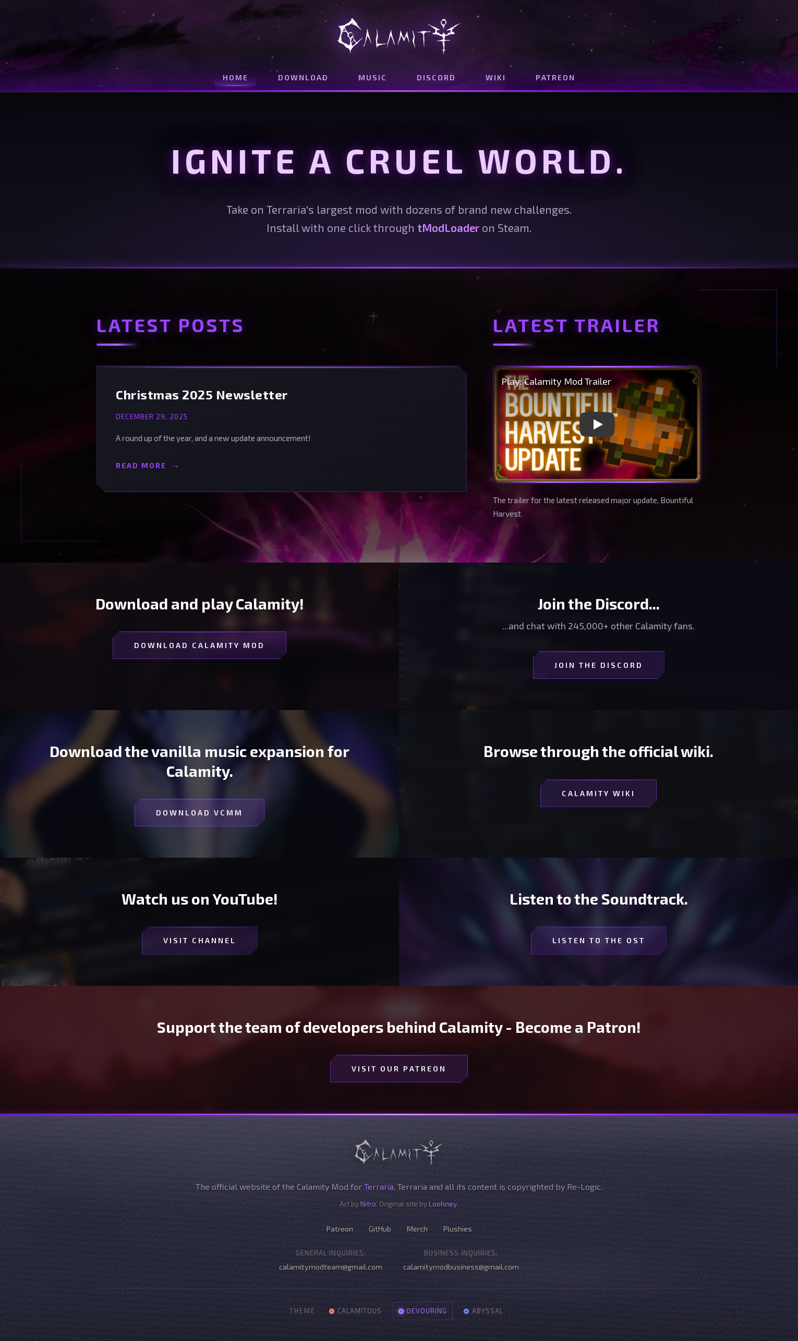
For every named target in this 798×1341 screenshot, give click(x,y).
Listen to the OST (598, 940)
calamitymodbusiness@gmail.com (461, 1266)
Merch (417, 1228)
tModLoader (448, 227)
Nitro (368, 1203)
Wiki (496, 77)
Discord (436, 77)
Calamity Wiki (598, 793)
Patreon (555, 77)
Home (235, 77)
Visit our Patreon (399, 1068)
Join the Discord (598, 665)
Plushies (457, 1228)
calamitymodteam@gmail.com (330, 1266)
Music (372, 77)
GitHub (380, 1228)
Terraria (379, 1186)
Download (303, 77)
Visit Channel (199, 940)
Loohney (443, 1203)
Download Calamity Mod (199, 645)
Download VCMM (199, 812)
